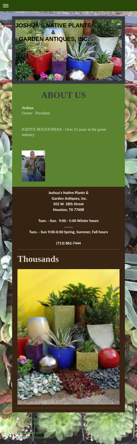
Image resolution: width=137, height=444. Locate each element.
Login (117, 419)
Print (22, 419)
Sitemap (37, 419)
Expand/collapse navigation (68, 5)
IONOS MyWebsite (30, 437)
